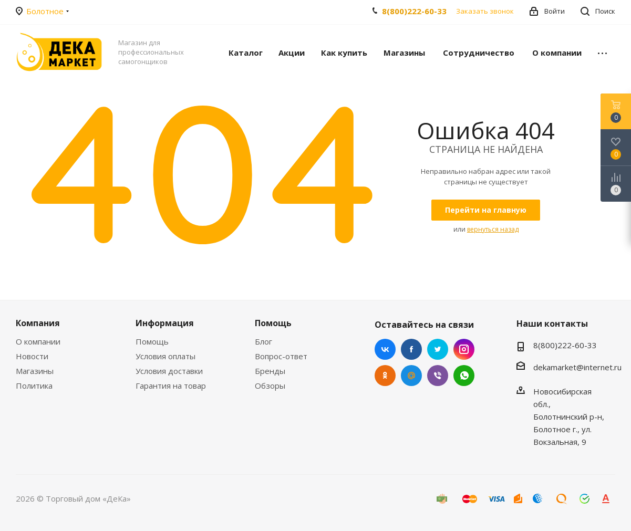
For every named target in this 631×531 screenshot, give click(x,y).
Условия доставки (169, 371)
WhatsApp (463, 375)
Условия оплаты (165, 356)
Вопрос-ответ (281, 356)
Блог (263, 341)
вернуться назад (493, 229)
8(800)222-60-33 (414, 11)
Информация (165, 323)
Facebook (411, 349)
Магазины (35, 371)
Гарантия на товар (171, 385)
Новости (32, 356)
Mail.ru (411, 375)
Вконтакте (385, 349)
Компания (38, 323)
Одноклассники (385, 375)
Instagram (463, 349)
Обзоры (270, 385)
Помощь (152, 341)
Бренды (270, 371)
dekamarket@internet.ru (577, 367)
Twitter (437, 349)
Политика (34, 385)
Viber (437, 375)
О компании (38, 341)
